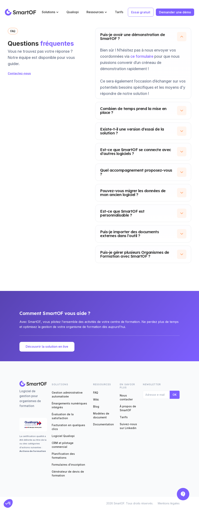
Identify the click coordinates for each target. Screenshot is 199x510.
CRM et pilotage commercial (62, 444)
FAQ (95, 392)
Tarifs (119, 12)
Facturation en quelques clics (68, 427)
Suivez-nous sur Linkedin (128, 426)
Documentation (103, 424)
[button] (50, 12)
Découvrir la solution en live (47, 346)
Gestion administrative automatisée (67, 394)
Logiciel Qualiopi (63, 436)
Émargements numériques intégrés (69, 405)
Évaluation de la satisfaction (63, 416)
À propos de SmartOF (128, 408)
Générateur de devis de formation (68, 473)
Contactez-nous (19, 73)
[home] (20, 12)
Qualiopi (72, 12)
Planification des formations (63, 455)
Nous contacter (126, 397)
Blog (96, 406)
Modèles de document (101, 415)
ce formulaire (141, 56)
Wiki (96, 399)
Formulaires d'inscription (68, 464)
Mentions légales (169, 503)
